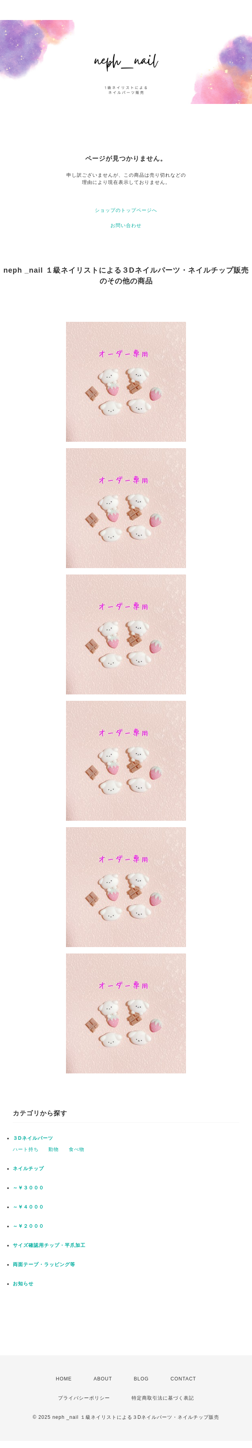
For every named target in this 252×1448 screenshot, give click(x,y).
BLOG (141, 1379)
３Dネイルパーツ (33, 1138)
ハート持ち (26, 1149)
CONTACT (183, 1379)
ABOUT (103, 1379)
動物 (53, 1149)
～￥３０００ (28, 1188)
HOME (64, 1379)
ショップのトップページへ (126, 210)
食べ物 (76, 1149)
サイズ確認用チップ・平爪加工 (49, 1245)
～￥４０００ (28, 1207)
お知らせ (23, 1283)
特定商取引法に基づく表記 (163, 1398)
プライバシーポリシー (84, 1398)
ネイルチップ (28, 1168)
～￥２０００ (28, 1226)
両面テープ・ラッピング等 (44, 1264)
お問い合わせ (126, 225)
